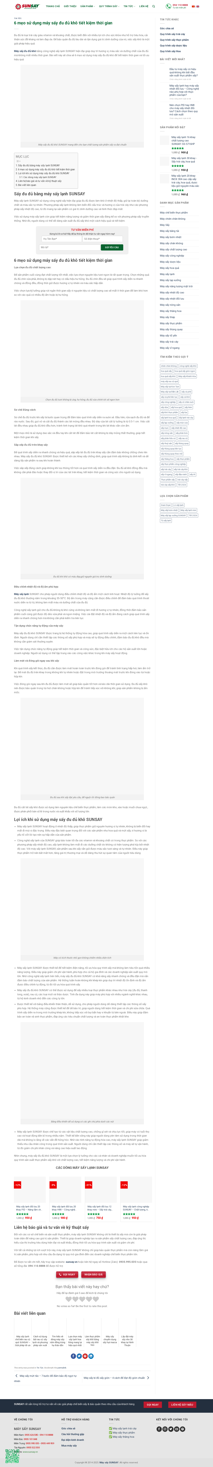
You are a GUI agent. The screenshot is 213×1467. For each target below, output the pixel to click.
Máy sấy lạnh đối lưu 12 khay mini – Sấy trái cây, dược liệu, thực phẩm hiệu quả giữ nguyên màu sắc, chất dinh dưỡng (100, 1208)
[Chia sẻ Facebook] (73, 1356)
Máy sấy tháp (167, 317)
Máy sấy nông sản (170, 304)
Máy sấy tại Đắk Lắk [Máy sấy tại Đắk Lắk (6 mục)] (170, 392)
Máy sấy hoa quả (169, 267)
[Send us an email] (176, 1429)
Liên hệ (143, 6)
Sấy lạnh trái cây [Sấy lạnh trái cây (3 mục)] (186, 417)
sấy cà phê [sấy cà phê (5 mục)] (186, 392)
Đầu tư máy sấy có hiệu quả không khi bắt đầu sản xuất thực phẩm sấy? (184, 72)
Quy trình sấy (109, 6)
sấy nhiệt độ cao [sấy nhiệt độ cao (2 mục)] (178, 428)
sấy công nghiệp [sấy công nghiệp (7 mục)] (168, 402)
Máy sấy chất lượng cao (173, 249)
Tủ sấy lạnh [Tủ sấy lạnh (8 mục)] (166, 520)
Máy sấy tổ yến (168, 335)
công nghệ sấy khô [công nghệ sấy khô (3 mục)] (188, 366)
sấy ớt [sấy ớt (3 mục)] (192, 474)
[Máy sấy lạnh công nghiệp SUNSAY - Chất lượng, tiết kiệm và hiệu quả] (136, 1190)
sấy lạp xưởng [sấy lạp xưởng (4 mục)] (167, 423)
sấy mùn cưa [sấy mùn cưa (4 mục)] (182, 423)
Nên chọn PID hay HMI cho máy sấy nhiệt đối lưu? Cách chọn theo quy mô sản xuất (184, 110)
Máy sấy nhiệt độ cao (172, 292)
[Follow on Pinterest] (182, 1429)
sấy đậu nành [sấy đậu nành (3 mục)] (181, 474)
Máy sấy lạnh (167, 274)
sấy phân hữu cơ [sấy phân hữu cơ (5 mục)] (168, 438)
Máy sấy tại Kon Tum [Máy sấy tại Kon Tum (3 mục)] (170, 386)
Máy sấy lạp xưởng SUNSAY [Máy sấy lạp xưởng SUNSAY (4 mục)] (173, 515)
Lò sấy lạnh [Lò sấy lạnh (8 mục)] (179, 505)
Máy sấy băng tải (169, 230)
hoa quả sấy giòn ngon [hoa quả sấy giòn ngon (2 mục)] (185, 371)
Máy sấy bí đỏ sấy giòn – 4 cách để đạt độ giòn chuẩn (117, 1377)
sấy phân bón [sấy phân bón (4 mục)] (182, 433)
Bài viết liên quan (27, 185)
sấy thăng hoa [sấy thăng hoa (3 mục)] (167, 459)
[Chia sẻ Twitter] (79, 1356)
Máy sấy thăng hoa (170, 311)
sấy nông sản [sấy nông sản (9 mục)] (167, 433)
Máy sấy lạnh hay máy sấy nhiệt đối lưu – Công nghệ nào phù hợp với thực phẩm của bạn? (184, 90)
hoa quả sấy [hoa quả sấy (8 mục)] (166, 371)
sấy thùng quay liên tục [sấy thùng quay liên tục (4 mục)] (171, 449)
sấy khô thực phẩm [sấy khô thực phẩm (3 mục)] (169, 412)
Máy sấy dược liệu (170, 261)
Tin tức (129, 6)
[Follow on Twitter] (171, 1429)
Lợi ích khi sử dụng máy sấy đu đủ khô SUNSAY (43, 173)
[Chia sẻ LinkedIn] (91, 1356)
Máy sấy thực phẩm (171, 323)
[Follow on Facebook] (159, 1429)
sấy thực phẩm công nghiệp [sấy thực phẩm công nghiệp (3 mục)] (173, 464)
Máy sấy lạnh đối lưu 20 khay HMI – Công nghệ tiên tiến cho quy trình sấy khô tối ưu (65, 1208)
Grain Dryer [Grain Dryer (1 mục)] (166, 505)
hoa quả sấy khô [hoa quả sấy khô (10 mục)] (168, 376)
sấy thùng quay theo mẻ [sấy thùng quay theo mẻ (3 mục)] (171, 454)
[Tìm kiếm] (153, 6)
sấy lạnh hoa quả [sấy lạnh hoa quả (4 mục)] (168, 417)
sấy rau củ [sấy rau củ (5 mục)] (182, 438)
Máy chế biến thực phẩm (174, 212)
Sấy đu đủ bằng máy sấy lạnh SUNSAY (39, 165)
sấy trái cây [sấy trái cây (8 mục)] (166, 469)
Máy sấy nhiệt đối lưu (172, 298)
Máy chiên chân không (172, 218)
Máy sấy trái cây (169, 341)
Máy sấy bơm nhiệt (170, 237)
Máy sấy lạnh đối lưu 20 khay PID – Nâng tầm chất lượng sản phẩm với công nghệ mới (29, 1208)
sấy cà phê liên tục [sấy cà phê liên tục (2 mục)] (169, 397)
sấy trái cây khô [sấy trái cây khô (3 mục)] (181, 469)
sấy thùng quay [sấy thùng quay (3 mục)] (181, 443)
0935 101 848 (30, 1439)
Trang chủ (53, 6)
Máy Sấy (165, 224)
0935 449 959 (47, 1443)
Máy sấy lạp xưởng (170, 280)
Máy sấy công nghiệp (172, 255)
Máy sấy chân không (171, 243)
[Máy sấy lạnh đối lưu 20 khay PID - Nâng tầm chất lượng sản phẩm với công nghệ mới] (30, 1190)
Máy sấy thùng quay (171, 329)
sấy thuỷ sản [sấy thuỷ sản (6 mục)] (166, 443)
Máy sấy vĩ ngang (170, 347)
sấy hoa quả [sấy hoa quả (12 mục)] (176, 407)
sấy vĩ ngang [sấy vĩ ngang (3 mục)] (166, 474)
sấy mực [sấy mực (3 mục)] (164, 428)
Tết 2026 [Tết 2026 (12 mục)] (193, 515)
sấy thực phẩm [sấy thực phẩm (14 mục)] (183, 459)
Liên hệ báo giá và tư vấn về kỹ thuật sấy (40, 181)
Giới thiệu (70, 6)
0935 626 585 (31, 1435)
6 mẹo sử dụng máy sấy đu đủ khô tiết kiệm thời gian (46, 169)
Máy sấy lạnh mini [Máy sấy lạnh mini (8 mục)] (188, 510)
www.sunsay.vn (30, 1452)
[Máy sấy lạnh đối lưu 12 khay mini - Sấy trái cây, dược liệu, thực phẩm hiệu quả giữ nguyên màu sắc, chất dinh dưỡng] (101, 1190)
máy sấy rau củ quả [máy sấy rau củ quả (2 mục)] (169, 381)
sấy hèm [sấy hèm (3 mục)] (188, 407)
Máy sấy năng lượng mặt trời (176, 286)
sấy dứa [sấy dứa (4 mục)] (164, 407)
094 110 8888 (180, 5)
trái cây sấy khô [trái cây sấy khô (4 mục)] (168, 485)
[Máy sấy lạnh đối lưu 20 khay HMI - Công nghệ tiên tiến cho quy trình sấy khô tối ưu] (65, 1190)
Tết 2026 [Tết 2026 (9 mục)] (182, 485)
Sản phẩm (87, 6)
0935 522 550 (33, 1447)
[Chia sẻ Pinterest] (85, 1356)
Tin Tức (18, 18)
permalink (62, 1368)
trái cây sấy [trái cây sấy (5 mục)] (183, 480)
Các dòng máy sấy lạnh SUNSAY (39, 177)
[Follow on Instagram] (165, 1429)
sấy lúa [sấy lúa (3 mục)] (184, 412)
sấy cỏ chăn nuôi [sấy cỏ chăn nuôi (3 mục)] (186, 402)
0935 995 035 (32, 1443)
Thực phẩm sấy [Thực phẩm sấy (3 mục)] (168, 480)
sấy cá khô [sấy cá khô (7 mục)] (185, 397)
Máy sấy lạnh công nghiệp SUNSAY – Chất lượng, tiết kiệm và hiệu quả (136, 1208)
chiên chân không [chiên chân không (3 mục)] (169, 366)
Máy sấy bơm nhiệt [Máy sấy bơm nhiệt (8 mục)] (169, 510)
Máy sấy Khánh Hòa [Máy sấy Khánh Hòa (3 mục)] (187, 376)
